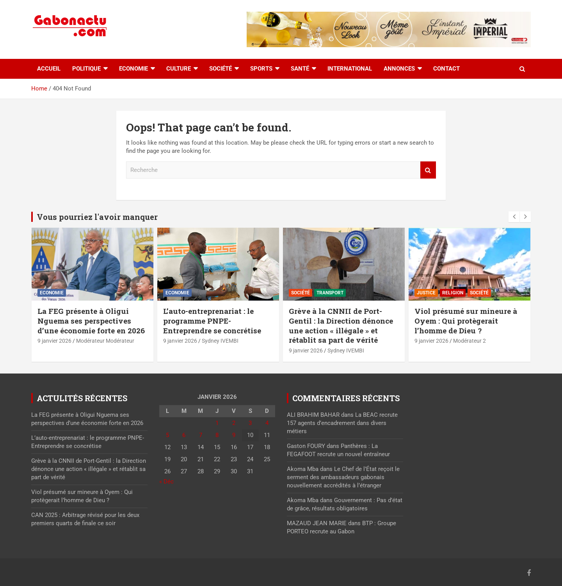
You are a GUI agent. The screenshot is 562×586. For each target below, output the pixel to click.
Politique (86, 68)
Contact (446, 68)
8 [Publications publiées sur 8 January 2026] (217, 435)
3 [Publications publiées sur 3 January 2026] (250, 423)
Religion (452, 293)
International (349, 68)
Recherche (428, 170)
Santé (300, 68)
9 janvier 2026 (54, 341)
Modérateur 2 (469, 341)
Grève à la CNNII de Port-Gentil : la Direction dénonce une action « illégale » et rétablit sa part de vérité (341, 325)
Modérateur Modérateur (105, 341)
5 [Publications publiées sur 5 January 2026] (167, 435)
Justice (426, 293)
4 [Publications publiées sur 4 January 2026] (267, 423)
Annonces (399, 68)
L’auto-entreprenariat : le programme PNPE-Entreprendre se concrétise (212, 320)
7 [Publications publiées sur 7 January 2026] (200, 435)
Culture (178, 68)
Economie (133, 68)
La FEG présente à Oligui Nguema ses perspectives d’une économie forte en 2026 (91, 320)
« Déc (166, 481)
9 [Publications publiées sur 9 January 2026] (233, 435)
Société (220, 68)
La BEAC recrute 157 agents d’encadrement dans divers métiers (342, 423)
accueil (48, 68)
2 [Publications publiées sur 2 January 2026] (233, 423)
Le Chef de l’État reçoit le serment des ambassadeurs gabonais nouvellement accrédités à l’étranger (343, 477)
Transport (330, 293)
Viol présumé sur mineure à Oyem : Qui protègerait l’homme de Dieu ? (465, 320)
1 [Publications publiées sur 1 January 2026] (217, 423)
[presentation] (514, 216)
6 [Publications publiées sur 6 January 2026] (183, 435)
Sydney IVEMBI (220, 341)
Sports (261, 68)
